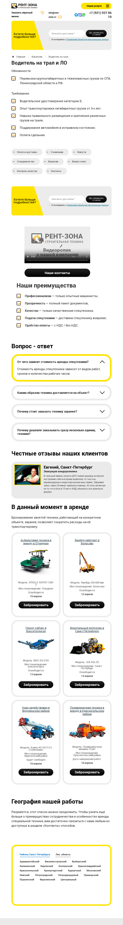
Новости (81, 152)
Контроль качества (27, 171)
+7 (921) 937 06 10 (100, 15)
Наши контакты (57, 273)
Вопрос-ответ (79, 161)
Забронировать (35, 605)
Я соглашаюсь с (59, 39)
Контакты (56, 171)
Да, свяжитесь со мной (96, 33)
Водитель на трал (58, 56)
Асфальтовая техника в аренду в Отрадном (36, 542)
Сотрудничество (25, 161)
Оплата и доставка (27, 152)
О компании (57, 152)
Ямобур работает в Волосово (87, 542)
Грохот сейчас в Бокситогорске (36, 629)
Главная (20, 56)
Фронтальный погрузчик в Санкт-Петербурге (87, 629)
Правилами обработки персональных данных (88, 39)
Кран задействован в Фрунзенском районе (36, 709)
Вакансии (37, 56)
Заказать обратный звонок (21, 14)
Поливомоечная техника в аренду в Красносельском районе (87, 711)
